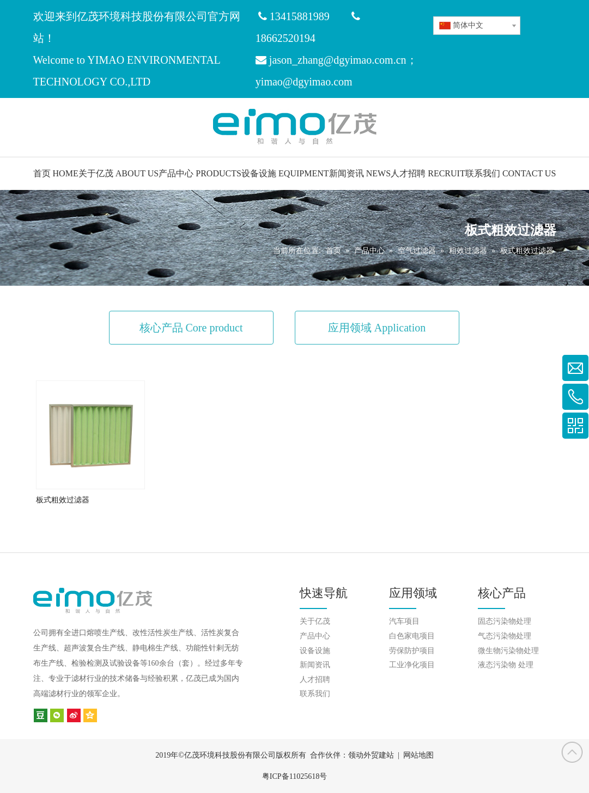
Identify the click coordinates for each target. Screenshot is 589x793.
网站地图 (418, 755)
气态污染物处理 (504, 636)
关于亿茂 (315, 621)
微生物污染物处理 (508, 651)
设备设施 (315, 651)
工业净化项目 (412, 665)
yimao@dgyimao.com (304, 82)
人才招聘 (315, 679)
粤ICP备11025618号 (294, 776)
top (572, 752)
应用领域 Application (377, 328)
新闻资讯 (315, 665)
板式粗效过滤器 (62, 500)
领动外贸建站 (371, 755)
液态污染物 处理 (505, 665)
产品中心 (315, 636)
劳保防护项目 (412, 651)
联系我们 (315, 694)
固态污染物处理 (504, 621)
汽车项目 (404, 621)
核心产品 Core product (191, 328)
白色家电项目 (412, 636)
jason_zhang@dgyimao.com (331, 60)
